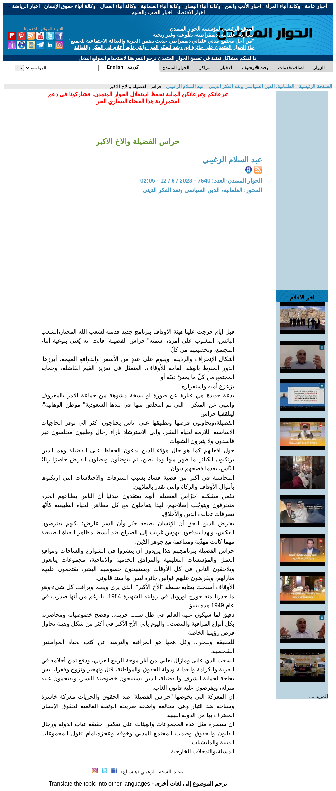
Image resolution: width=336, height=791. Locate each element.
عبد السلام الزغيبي (184, 86)
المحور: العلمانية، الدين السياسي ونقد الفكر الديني (202, 190)
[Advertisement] (302, 187)
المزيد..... (318, 696)
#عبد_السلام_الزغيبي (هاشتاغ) (152, 771)
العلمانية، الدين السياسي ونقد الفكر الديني (250, 86)
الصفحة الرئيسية (314, 86)
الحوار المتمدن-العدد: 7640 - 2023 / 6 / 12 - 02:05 (201, 181)
